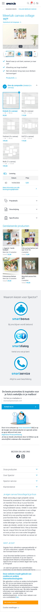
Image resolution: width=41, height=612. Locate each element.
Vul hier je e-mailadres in (13, 398)
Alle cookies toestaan (10, 602)
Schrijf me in (8, 407)
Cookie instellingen (11, 608)
